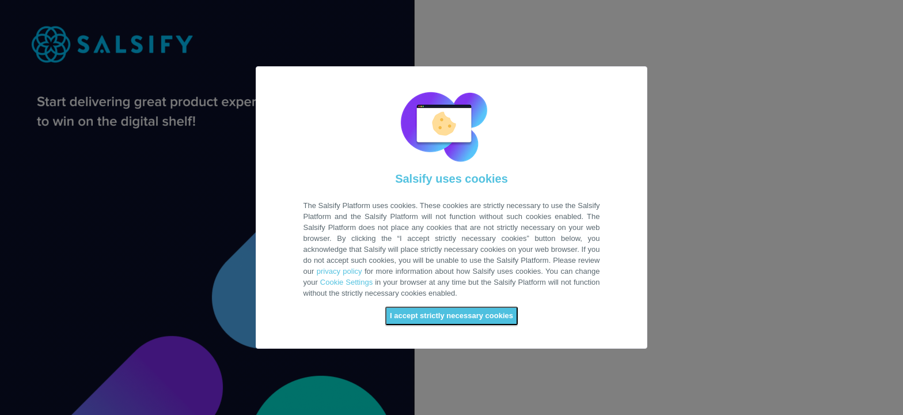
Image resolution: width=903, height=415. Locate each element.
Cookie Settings (346, 282)
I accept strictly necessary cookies (451, 315)
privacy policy (339, 271)
